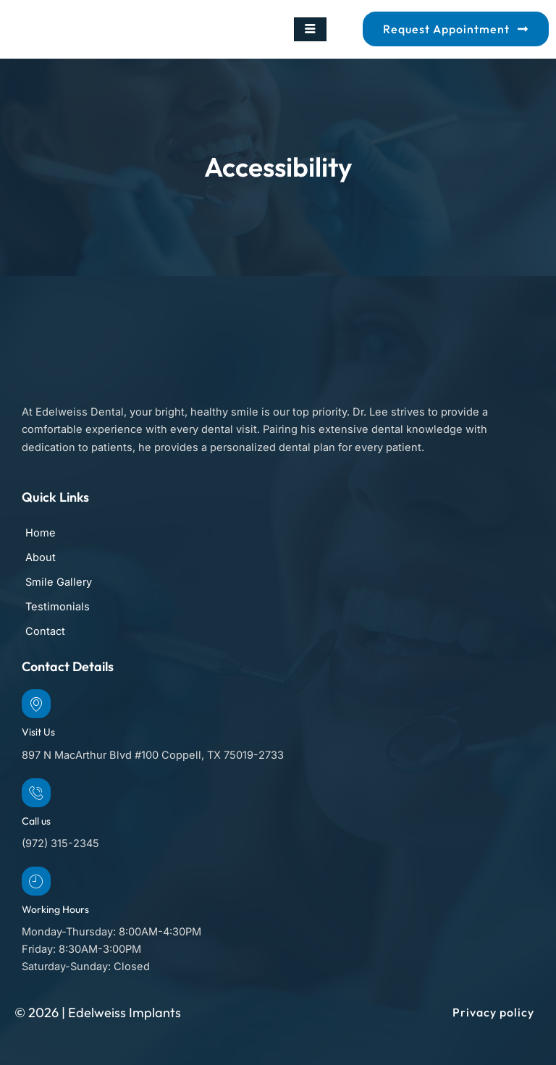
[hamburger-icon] (310, 29)
